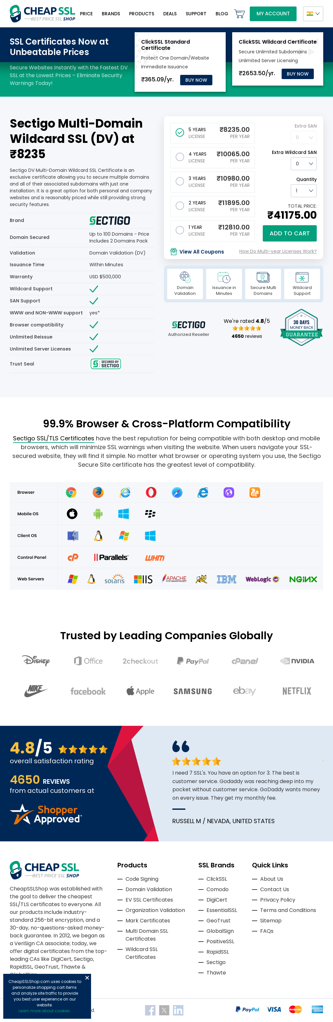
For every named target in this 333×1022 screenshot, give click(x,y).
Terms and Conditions (288, 910)
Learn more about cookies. (45, 1011)
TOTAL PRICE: (302, 206)
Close (87, 978)
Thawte (216, 972)
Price (86, 13)
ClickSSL (216, 879)
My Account (273, 13)
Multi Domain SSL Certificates (147, 935)
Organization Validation (155, 910)
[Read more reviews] (46, 822)
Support (196, 13)
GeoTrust (218, 920)
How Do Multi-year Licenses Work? (278, 251)
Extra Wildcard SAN (294, 152)
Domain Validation (149, 889)
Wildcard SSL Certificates (142, 953)
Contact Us (274, 889)
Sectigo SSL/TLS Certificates (53, 438)
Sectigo (216, 962)
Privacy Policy (277, 900)
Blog (222, 13)
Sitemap (271, 920)
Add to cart (290, 233)
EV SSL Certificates (149, 900)
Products (141, 13)
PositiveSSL (220, 941)
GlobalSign (220, 931)
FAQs (266, 931)
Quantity (306, 179)
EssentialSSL (221, 910)
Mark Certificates (148, 920)
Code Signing (142, 879)
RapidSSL (217, 952)
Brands (111, 13)
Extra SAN (306, 126)
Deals (170, 13)
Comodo (217, 889)
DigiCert (216, 900)
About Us (271, 879)
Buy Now (196, 80)
